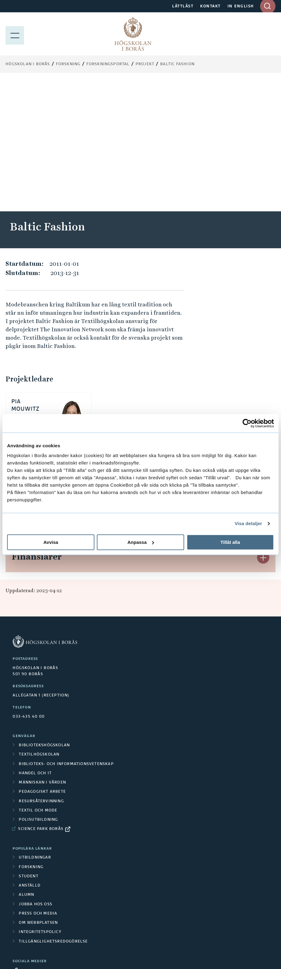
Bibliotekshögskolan (44, 615)
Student (28, 746)
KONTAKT (210, 6)
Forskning (68, 64)
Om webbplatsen (38, 792)
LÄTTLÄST (182, 6)
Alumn (26, 764)
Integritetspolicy (40, 802)
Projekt (145, 64)
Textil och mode (38, 680)
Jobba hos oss (35, 774)
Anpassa (140, 542)
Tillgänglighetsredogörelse (53, 811)
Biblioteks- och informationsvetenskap (66, 634)
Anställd (30, 755)
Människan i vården (42, 652)
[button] (263, 352)
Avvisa (50, 542)
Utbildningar (35, 727)
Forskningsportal (108, 64)
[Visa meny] (15, 34)
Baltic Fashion (177, 64)
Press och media (38, 783)
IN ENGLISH (241, 6)
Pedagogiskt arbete (42, 661)
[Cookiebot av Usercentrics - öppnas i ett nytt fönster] (247, 423)
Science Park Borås (40, 698)
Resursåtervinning (41, 671)
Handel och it (35, 643)
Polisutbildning (38, 689)
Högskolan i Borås (28, 64)
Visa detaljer (248, 523)
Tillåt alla (230, 542)
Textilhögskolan (39, 624)
